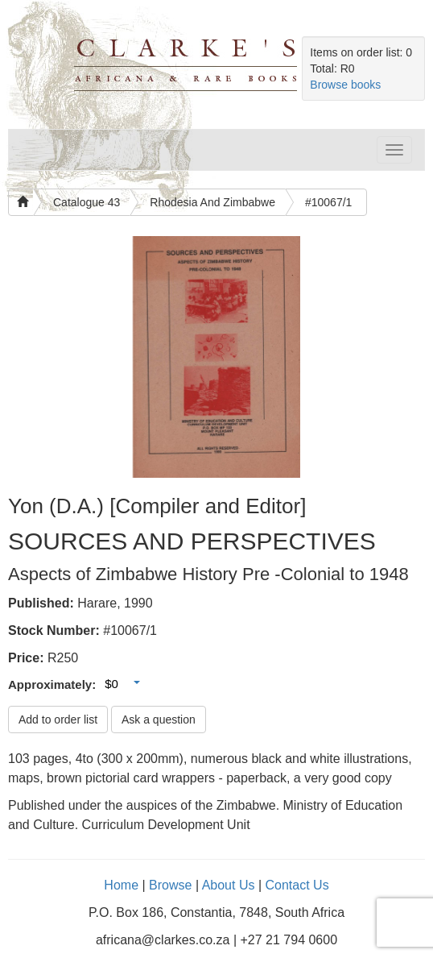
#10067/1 (328, 202)
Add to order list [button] (58, 719)
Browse (170, 885)
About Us (228, 885)
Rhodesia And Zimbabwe (212, 202)
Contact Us (296, 885)
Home (121, 885)
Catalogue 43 (86, 202)
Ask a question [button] (159, 719)
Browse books (345, 84)
